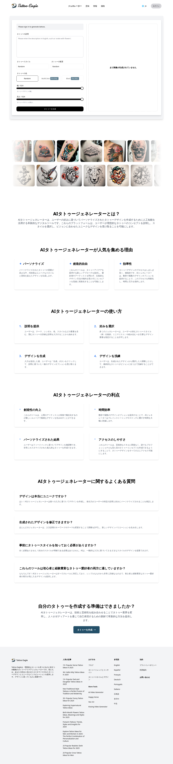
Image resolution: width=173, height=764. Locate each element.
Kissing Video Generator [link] (97, 692)
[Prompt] (50, 39)
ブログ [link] (90, 651)
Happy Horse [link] (93, 683)
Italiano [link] (117, 675)
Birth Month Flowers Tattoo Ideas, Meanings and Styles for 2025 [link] (73, 700)
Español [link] (117, 656)
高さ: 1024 (21, 82)
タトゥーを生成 (50, 95)
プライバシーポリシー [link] (148, 651)
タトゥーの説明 (23, 34)
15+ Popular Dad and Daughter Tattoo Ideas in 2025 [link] (72, 667)
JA (144, 6)
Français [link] (117, 660)
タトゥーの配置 (57, 47)
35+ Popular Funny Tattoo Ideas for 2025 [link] (73, 685)
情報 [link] (95, 6)
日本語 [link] (116, 680)
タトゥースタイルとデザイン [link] (98, 664)
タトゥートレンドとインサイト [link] (98, 657)
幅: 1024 (20, 71)
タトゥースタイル (23, 47)
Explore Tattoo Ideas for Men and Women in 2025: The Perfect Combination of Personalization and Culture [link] (73, 722)
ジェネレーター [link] (75, 6)
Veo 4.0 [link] (91, 688)
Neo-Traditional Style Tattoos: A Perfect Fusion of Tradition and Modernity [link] (73, 677)
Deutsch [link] (117, 665)
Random (21, 52)
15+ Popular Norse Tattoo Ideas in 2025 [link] (73, 652)
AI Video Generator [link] (95, 678)
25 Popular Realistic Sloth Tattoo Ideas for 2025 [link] (73, 732)
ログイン (156, 6)
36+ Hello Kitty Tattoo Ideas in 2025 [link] (73, 659)
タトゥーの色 (22, 59)
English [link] (117, 651)
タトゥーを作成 (86, 615)
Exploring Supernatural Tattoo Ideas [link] (72, 692)
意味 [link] (87, 6)
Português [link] (118, 670)
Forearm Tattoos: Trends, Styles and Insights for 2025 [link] (72, 710)
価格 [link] (103, 6)
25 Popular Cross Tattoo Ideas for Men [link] (72, 739)
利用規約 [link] (143, 656)
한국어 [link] (116, 684)
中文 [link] (115, 689)
